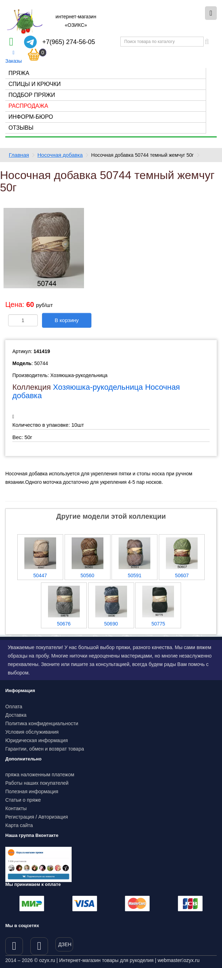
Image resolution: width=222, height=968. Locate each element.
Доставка (15, 715)
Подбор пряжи (31, 95)
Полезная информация (31, 791)
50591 (135, 575)
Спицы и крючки (34, 84)
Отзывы (21, 128)
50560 (87, 575)
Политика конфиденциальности (41, 723)
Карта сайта (19, 825)
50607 (182, 575)
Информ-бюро (30, 117)
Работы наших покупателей (36, 783)
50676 (64, 624)
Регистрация (19, 817)
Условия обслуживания (32, 732)
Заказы (13, 57)
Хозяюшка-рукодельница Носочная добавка (96, 391)
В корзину (67, 320)
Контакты (15, 808)
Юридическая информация (36, 740)
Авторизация (53, 817)
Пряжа (18, 73)
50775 (158, 624)
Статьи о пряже (23, 800)
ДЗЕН (64, 944)
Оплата (13, 706)
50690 (111, 624)
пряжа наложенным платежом (39, 774)
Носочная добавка (60, 155)
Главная (19, 155)
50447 (40, 575)
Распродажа (28, 106)
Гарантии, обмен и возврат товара (44, 749)
